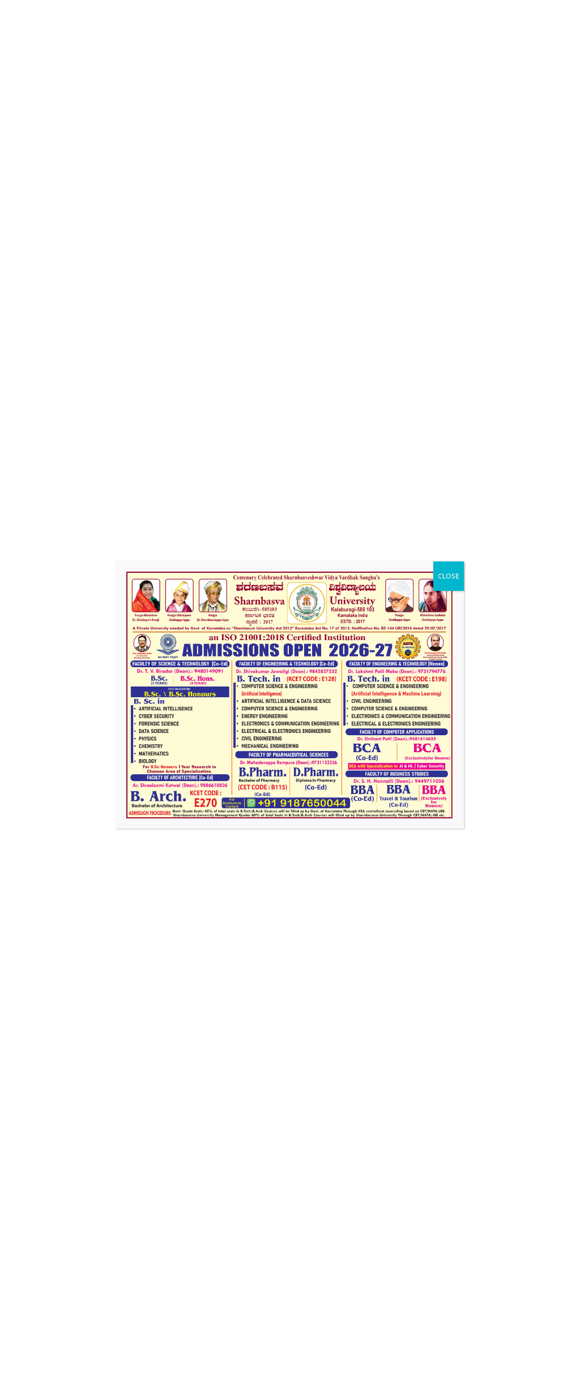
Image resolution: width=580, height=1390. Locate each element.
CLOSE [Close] (448, 576)
